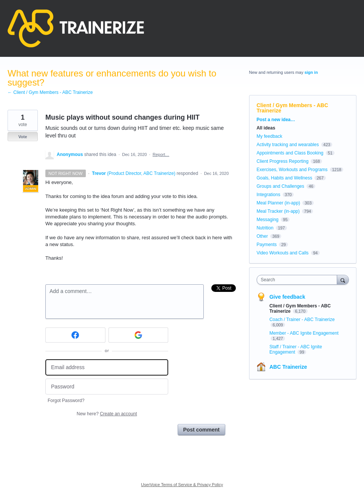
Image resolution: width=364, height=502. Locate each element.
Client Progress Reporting (282, 161)
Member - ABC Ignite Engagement (304, 333)
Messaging (268, 219)
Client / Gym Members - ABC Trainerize (292, 108)
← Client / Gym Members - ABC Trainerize (50, 92)
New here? (107, 413)
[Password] (106, 387)
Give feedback (287, 297)
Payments (267, 244)
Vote (22, 136)
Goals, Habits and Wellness (284, 178)
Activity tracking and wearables (288, 144)
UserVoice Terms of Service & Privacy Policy (182, 484)
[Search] (343, 279)
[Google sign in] (138, 335)
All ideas (266, 128)
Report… (161, 154)
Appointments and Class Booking (290, 153)
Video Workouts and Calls (283, 253)
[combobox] (298, 279)
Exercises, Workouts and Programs (293, 169)
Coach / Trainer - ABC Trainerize (302, 319)
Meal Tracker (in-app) (278, 211)
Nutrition (265, 228)
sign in (311, 72)
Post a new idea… (276, 119)
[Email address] (106, 367)
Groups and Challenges (280, 186)
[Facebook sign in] (75, 335)
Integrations (268, 194)
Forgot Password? (66, 400)
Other (262, 236)
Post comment (201, 430)
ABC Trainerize (288, 367)
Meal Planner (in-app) (278, 203)
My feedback (269, 136)
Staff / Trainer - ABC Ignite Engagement (296, 349)
